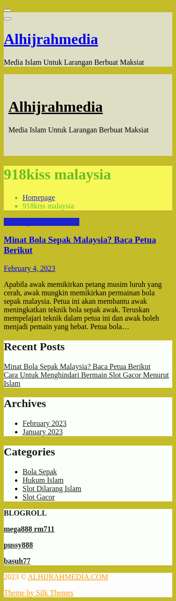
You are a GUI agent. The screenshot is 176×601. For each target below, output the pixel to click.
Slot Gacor (39, 497)
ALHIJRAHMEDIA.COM (68, 577)
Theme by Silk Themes (39, 593)
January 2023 (43, 432)
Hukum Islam (58, 222)
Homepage (39, 197)
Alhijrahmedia (51, 39)
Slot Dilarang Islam (52, 489)
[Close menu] (7, 10)
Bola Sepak (21, 222)
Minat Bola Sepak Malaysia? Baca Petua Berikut (77, 366)
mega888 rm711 (29, 529)
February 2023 (45, 423)
